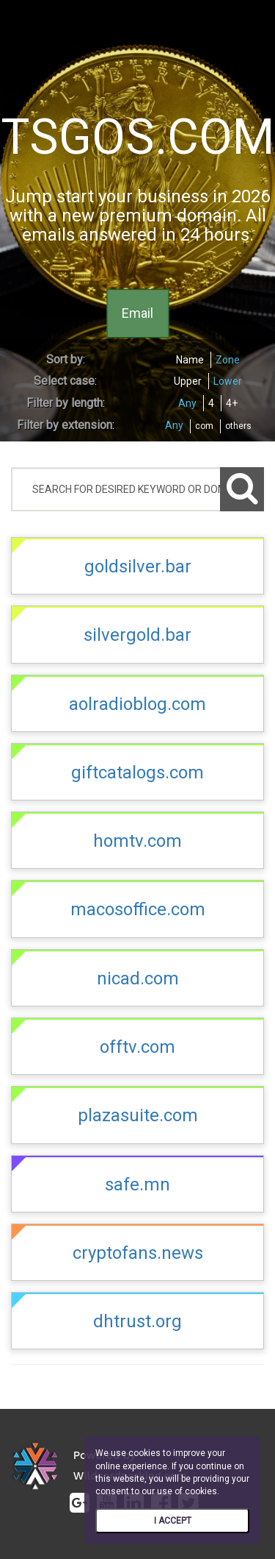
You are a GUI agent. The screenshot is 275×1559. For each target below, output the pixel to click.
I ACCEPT (172, 1521)
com (204, 426)
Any (187, 403)
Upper (188, 381)
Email (137, 313)
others (238, 426)
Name (190, 360)
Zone (228, 360)
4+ (232, 403)
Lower (227, 381)
